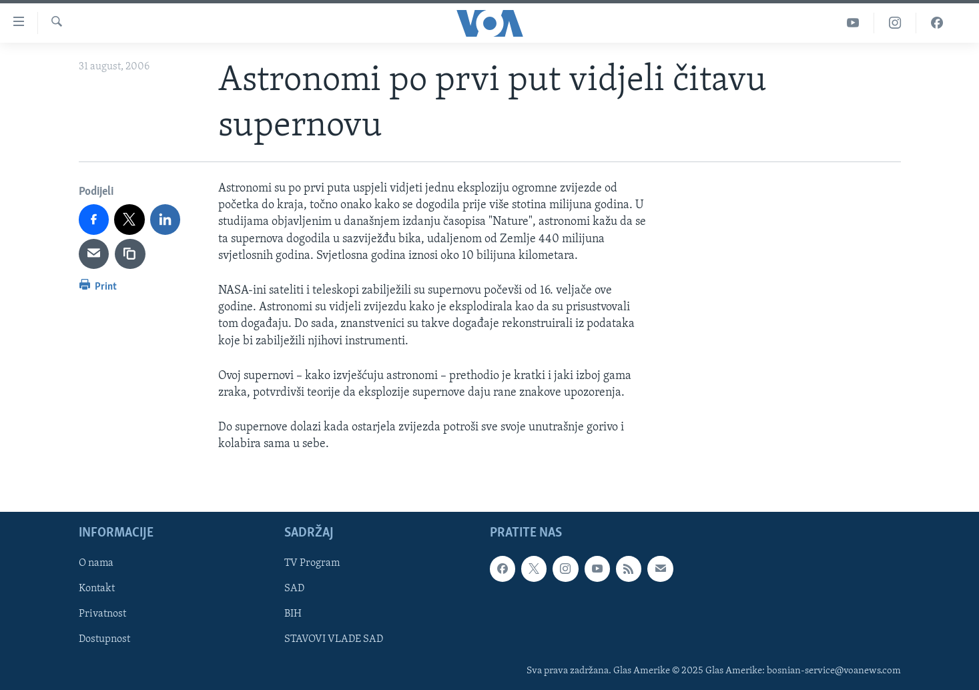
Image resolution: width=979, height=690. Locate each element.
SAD (294, 588)
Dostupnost (104, 639)
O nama (96, 563)
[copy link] (130, 254)
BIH (293, 614)
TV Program (312, 563)
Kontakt (97, 588)
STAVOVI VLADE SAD (333, 639)
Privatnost (102, 614)
